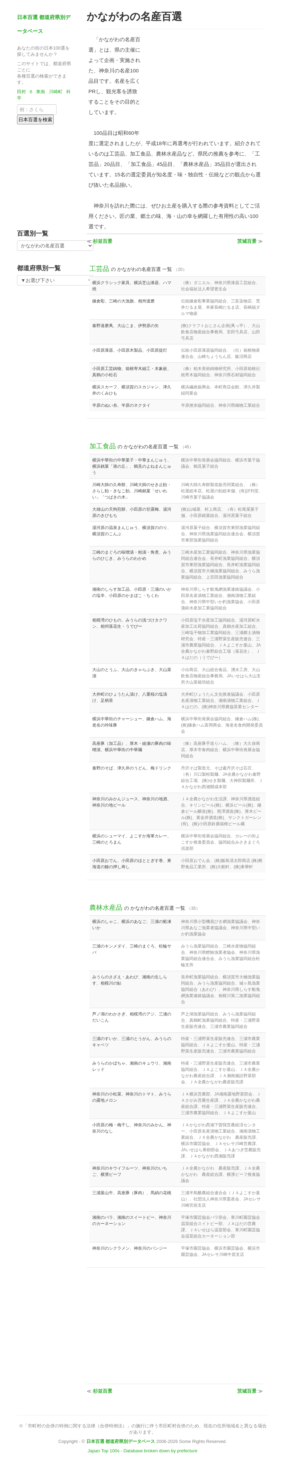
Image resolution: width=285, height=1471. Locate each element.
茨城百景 (247, 241)
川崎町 (55, 91)
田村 (21, 91)
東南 (40, 91)
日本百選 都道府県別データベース (120, 1441)
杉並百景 (102, 241)
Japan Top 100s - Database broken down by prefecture (142, 1450)
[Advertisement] (60, 174)
